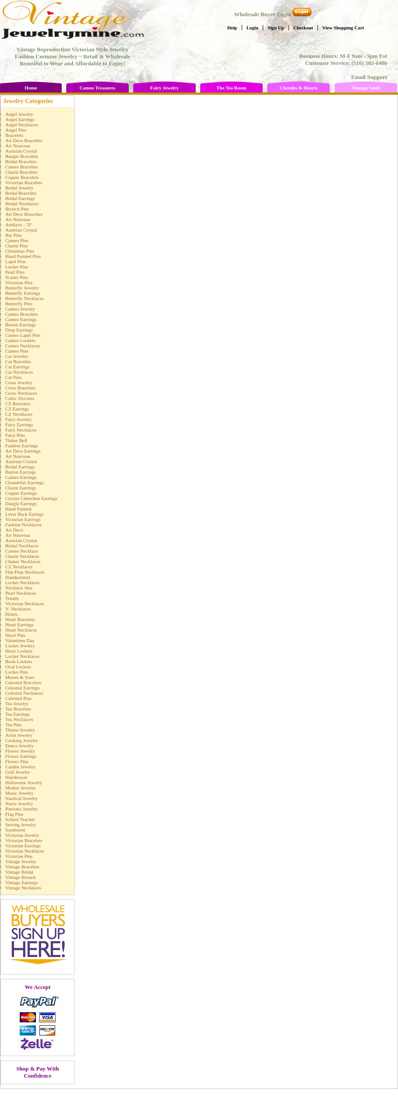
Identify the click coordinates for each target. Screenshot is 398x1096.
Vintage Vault (366, 87)
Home (31, 87)
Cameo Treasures (97, 87)
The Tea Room (231, 87)
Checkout (303, 27)
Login (253, 27)
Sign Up (276, 27)
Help (232, 27)
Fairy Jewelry (164, 87)
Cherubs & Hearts (299, 87)
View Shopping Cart (343, 27)
